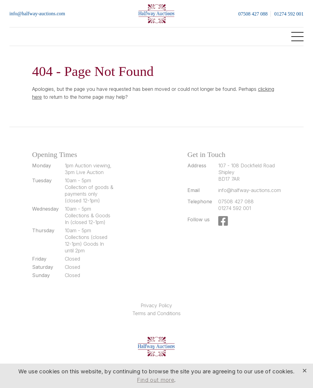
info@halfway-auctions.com (37, 13)
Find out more (155, 380)
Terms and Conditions (156, 313)
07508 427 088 (252, 13)
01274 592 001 (289, 13)
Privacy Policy (156, 305)
